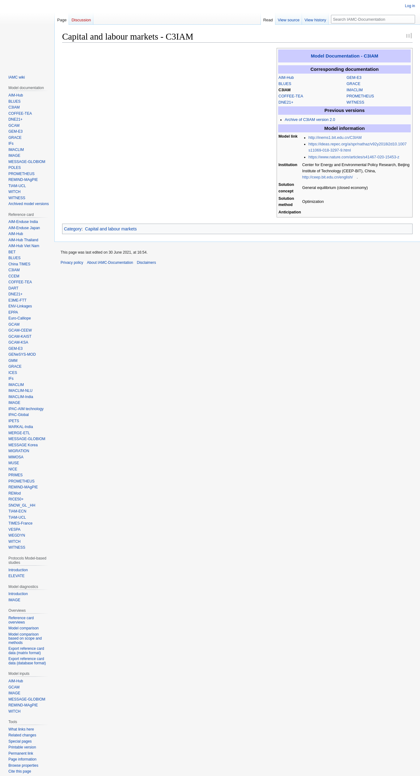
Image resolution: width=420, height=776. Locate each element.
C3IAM (284, 90)
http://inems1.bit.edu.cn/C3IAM (335, 137)
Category (73, 228)
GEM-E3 (353, 77)
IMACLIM (354, 90)
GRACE (353, 84)
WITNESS (355, 102)
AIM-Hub (286, 77)
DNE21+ (285, 102)
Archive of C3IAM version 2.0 (310, 120)
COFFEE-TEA (290, 96)
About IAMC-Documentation (110, 262)
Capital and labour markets (111, 228)
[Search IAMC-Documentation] (373, 19)
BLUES (284, 84)
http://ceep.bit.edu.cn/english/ (327, 177)
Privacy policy (72, 262)
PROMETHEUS (360, 96)
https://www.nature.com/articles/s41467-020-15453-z (353, 157)
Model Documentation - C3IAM (344, 55)
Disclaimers (146, 262)
